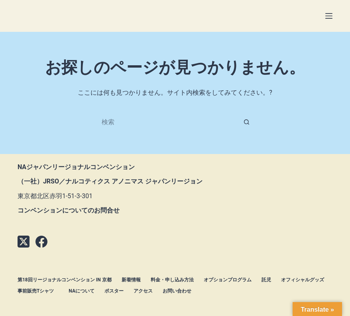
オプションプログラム (228, 280)
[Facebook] (41, 242)
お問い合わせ (177, 291)
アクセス (143, 291)
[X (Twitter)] (23, 242)
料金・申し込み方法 (172, 280)
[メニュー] (328, 16)
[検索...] (167, 122)
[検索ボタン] (247, 122)
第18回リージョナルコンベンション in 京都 (65, 280)
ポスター (114, 291)
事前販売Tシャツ (38, 291)
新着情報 (131, 280)
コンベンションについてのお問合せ (69, 210)
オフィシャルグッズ (302, 280)
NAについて (81, 291)
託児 (266, 280)
